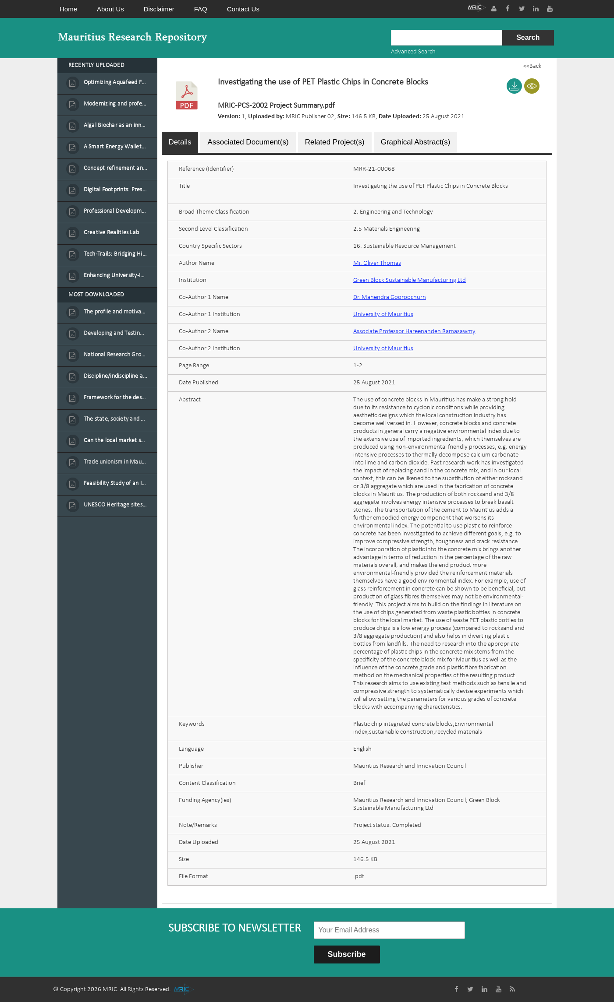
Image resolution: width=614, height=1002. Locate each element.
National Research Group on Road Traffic (116, 355)
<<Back (532, 66)
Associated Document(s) (247, 142)
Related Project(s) (335, 142)
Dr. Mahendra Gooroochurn (389, 297)
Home (68, 9)
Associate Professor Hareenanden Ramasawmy (414, 331)
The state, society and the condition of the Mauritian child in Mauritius (116, 419)
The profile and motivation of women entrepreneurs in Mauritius (116, 312)
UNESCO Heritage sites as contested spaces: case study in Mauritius (116, 505)
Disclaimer (159, 9)
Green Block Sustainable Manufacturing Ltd (409, 280)
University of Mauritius (383, 314)
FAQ (200, 9)
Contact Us (243, 9)
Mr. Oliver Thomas (377, 263)
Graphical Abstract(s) (416, 142)
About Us (110, 9)
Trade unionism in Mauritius (116, 462)
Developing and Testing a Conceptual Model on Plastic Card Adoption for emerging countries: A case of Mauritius (116, 333)
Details (180, 142)
